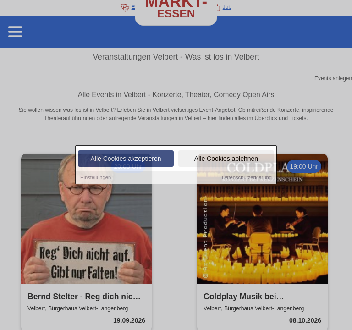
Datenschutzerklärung (247, 178)
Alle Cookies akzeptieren (125, 159)
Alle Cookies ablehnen (226, 159)
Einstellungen (95, 178)
